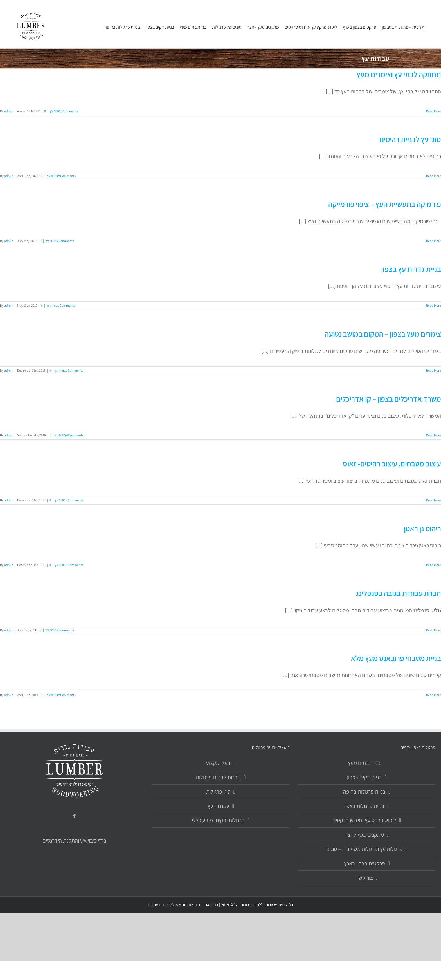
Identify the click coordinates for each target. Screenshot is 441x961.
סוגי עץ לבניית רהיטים (410, 139)
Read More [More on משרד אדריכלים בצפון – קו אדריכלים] (433, 435)
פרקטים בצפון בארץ (364, 863)
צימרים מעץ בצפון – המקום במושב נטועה (383, 334)
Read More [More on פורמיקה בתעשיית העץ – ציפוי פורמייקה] (433, 241)
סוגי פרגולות (218, 791)
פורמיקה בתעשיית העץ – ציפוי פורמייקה (384, 204)
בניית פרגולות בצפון (364, 806)
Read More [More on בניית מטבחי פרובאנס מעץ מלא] (433, 695)
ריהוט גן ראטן (422, 528)
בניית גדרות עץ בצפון (411, 269)
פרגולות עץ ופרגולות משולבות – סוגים (364, 849)
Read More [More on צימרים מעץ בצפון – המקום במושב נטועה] (433, 370)
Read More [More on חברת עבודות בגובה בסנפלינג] (433, 630)
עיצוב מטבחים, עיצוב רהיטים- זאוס (392, 463)
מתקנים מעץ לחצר (364, 834)
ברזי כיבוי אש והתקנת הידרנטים (74, 840)
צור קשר (364, 877)
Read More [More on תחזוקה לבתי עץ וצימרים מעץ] (433, 111)
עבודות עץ (56, 111)
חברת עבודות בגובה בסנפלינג (398, 593)
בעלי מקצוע (218, 763)
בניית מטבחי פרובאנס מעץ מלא (396, 658)
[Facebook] (74, 816)
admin (9, 111)
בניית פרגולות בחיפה (364, 791)
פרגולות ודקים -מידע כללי (218, 820)
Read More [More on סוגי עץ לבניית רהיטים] (433, 176)
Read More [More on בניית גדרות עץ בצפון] (433, 305)
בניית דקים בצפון (364, 777)
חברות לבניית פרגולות (218, 777)
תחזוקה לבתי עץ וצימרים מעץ (399, 74)
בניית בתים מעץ (364, 763)
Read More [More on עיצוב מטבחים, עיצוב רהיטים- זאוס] (433, 500)
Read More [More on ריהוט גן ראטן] (433, 565)
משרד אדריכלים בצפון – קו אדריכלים (388, 399)
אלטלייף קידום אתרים (164, 904)
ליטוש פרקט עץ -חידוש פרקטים (364, 820)
